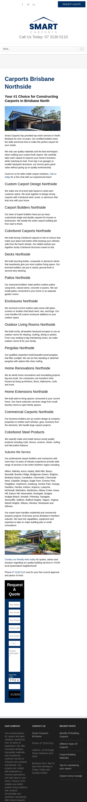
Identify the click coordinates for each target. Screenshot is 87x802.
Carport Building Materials (67, 756)
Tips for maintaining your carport (69, 767)
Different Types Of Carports (68, 745)
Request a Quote (72, 4)
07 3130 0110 (18, 572)
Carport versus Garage (71, 776)
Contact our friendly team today (20, 559)
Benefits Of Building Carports (69, 735)
